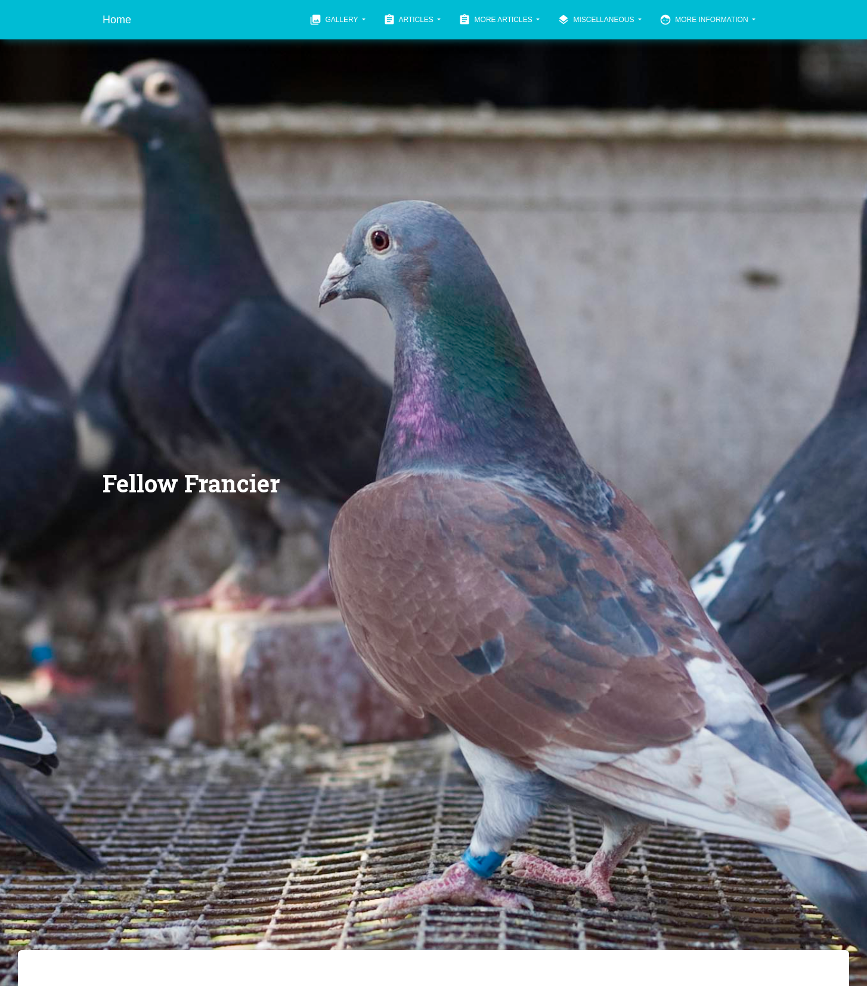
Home (117, 20)
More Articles (496, 20)
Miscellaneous (597, 20)
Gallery (334, 20)
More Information (704, 20)
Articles (409, 20)
